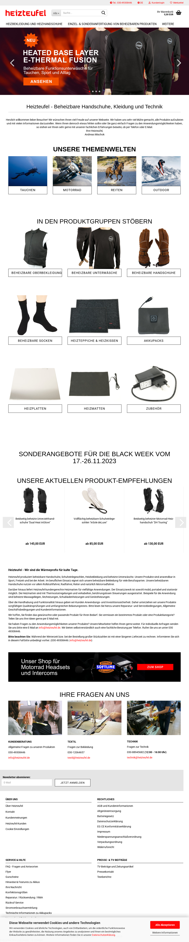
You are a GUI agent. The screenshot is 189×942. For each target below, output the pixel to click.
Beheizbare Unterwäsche (94, 273)
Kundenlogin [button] (156, 2)
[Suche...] (56, 13)
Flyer (8, 871)
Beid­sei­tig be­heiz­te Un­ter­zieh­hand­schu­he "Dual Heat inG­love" (35, 520)
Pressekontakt (105, 871)
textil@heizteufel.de (79, 757)
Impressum (103, 831)
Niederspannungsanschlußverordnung (119, 836)
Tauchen (27, 190)
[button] (140, 3)
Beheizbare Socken (35, 341)
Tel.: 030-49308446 (121, 2)
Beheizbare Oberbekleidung (36, 273)
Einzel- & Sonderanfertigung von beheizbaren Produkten (112, 24)
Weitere (168, 24)
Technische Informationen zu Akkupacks (29, 912)
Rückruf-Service (14, 902)
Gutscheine (12, 876)
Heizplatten (35, 408)
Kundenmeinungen (16, 817)
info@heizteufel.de (49, 627)
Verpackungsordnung (109, 841)
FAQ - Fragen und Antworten (22, 866)
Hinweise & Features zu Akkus (23, 882)
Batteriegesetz (105, 816)
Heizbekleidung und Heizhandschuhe (34, 24)
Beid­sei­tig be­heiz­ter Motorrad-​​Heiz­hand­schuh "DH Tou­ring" (154, 520)
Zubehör (153, 408)
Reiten (117, 190)
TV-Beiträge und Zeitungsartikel (115, 866)
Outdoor (161, 190)
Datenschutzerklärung (103, 935)
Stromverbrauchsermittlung (21, 907)
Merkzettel (176, 2)
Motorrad (72, 190)
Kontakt (10, 811)
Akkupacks (154, 341)
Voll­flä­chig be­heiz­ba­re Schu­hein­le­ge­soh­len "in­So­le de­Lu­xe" (94, 520)
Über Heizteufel (14, 805)
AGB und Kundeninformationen (115, 805)
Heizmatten (94, 408)
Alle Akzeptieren (165, 924)
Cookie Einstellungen (17, 829)
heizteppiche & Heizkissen (94, 341)
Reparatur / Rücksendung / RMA (24, 897)
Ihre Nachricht (14, 887)
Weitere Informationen (165, 932)
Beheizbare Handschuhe (154, 273)
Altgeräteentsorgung (109, 811)
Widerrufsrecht (105, 847)
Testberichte (104, 876)
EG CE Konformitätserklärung (114, 826)
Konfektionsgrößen (17, 892)
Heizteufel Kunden (16, 823)
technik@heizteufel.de (139, 757)
